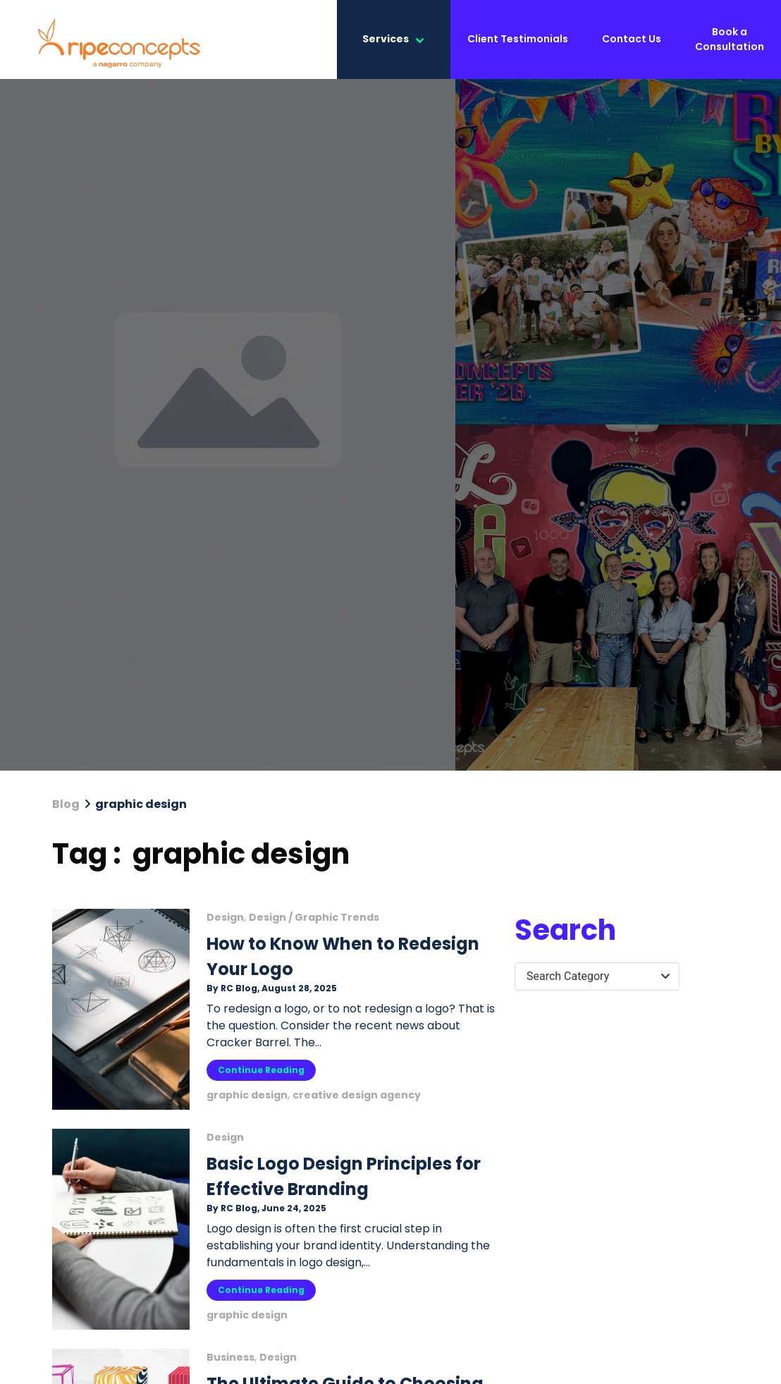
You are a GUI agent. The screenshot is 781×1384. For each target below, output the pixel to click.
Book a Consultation (729, 39)
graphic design (247, 1095)
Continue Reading (261, 1070)
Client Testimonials (517, 39)
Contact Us (631, 39)
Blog (66, 804)
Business (230, 1357)
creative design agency (357, 1095)
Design (225, 917)
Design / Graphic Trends (314, 917)
